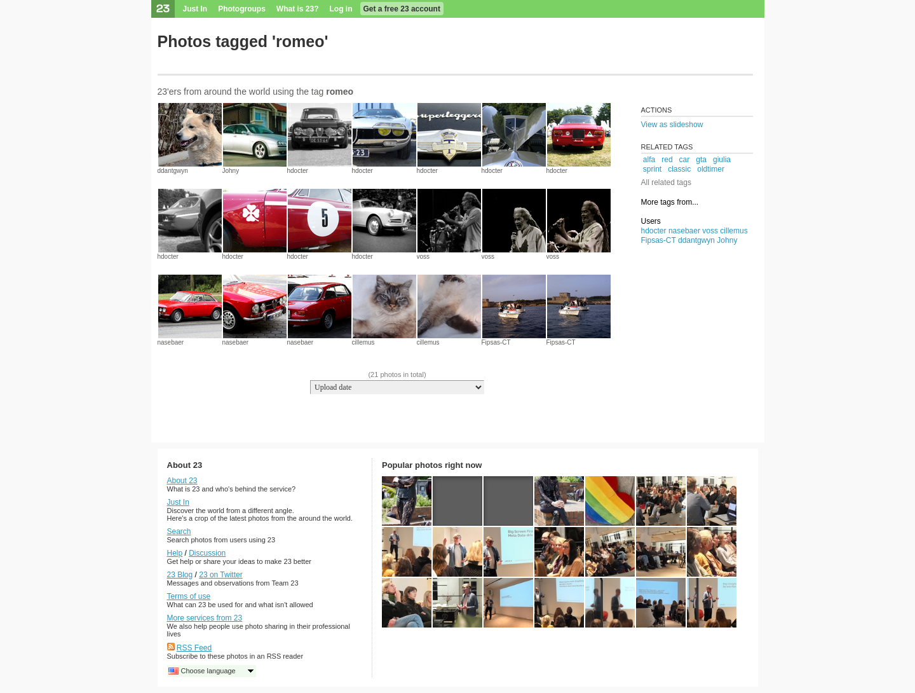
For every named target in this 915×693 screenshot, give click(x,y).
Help (175, 553)
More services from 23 (205, 618)
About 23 (182, 480)
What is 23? (297, 8)
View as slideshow (672, 124)
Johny (231, 170)
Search (179, 531)
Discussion (207, 553)
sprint (652, 169)
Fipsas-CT (496, 342)
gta (701, 159)
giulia (722, 159)
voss (423, 256)
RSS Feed (194, 647)
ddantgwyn (173, 170)
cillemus (363, 342)
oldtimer (710, 169)
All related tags (666, 182)
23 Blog (180, 574)
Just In (195, 8)
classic (679, 169)
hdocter (297, 170)
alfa (649, 159)
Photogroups (242, 8)
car (684, 159)
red (666, 159)
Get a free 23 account (401, 8)
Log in (341, 8)
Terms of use (189, 596)
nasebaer (171, 342)
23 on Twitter (220, 574)
